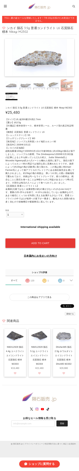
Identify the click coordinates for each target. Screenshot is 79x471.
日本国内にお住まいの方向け (40, 255)
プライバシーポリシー (33, 444)
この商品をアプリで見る (39, 297)
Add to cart (40, 243)
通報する (70, 314)
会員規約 (72, 444)
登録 (62, 423)
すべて (14, 280)
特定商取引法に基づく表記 (56, 444)
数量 (7, 210)
